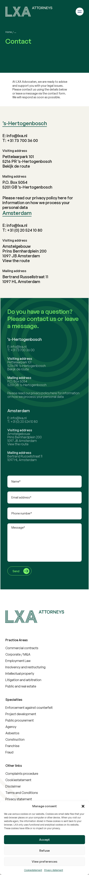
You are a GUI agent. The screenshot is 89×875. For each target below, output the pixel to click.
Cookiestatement (33, 870)
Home (8, 31)
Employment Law (18, 661)
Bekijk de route (16, 166)
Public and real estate (20, 686)
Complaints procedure (21, 774)
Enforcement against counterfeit (29, 708)
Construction (15, 739)
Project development (20, 714)
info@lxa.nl (17, 135)
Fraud (9, 752)
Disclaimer (13, 786)
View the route (16, 260)
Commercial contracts (21, 648)
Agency (10, 727)
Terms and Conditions (21, 793)
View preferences (44, 861)
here (62, 197)
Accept (44, 840)
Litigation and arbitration (23, 680)
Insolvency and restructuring (25, 667)
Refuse (44, 850)
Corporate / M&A (17, 654)
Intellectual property (19, 673)
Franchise (12, 746)
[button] (83, 806)
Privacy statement (53, 870)
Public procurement (19, 720)
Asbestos (12, 733)
